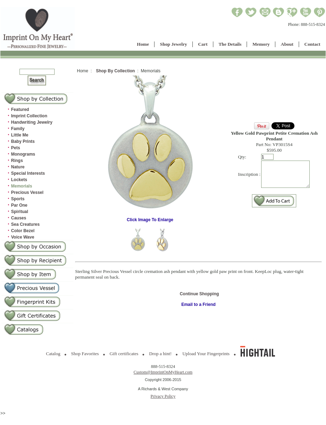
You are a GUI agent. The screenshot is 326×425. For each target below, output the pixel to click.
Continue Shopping (199, 293)
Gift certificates (123, 353)
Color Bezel (22, 230)
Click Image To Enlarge (149, 217)
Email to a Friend (198, 304)
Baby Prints (23, 141)
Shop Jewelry (173, 44)
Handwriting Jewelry (31, 122)
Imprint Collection (29, 115)
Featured (20, 109)
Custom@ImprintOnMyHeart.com (163, 372)
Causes (18, 218)
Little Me (19, 135)
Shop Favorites (85, 353)
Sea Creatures (25, 224)
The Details (230, 44)
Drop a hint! (160, 353)
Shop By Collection (115, 70)
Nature (17, 166)
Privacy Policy (163, 396)
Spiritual (19, 211)
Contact (312, 44)
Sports (17, 198)
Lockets (19, 179)
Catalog (53, 353)
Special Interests (28, 173)
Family (17, 128)
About (287, 44)
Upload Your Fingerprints (206, 353)
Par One (19, 205)
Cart (203, 44)
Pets (15, 147)
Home (143, 44)
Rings (17, 160)
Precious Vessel (27, 192)
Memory (261, 44)
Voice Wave (22, 237)
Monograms (23, 154)
